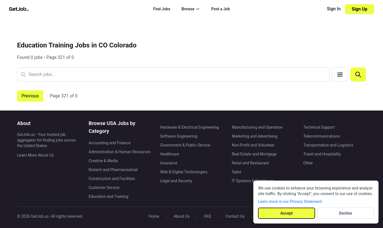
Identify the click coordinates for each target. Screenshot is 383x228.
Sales (236, 172)
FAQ (207, 216)
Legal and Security (176, 181)
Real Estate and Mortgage (254, 154)
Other (308, 163)
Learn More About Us (35, 155)
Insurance (168, 163)
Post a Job (220, 9)
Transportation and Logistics (328, 145)
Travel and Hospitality (322, 154)
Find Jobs (161, 9)
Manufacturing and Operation (257, 127)
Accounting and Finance (110, 143)
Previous (30, 96)
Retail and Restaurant (250, 163)
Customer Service (104, 187)
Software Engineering (178, 136)
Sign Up (359, 9)
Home (154, 216)
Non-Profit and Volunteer (253, 145)
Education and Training (108, 196)
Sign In (334, 8)
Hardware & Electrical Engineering (189, 127)
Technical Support (319, 127)
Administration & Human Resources (119, 152)
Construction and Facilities (112, 178)
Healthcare (169, 154)
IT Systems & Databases (253, 181)
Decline (345, 213)
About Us (182, 216)
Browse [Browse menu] (190, 9)
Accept (286, 213)
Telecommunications (321, 136)
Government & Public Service (185, 145)
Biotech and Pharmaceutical (113, 169)
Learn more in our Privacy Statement (290, 201)
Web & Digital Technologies (183, 172)
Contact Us (235, 216)
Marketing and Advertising (254, 136)
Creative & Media (103, 161)
